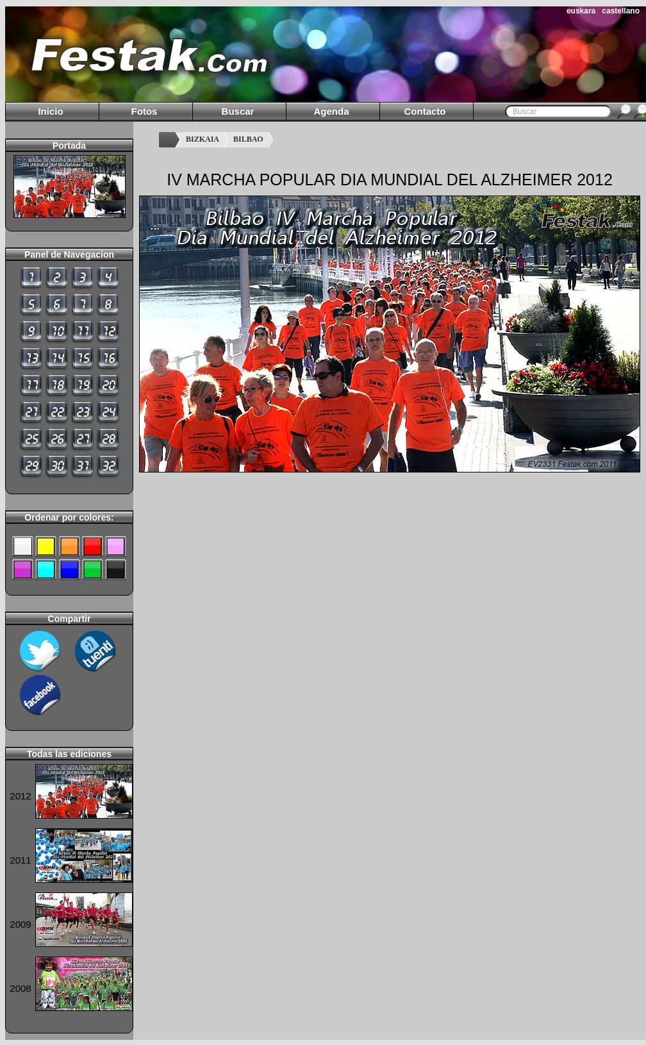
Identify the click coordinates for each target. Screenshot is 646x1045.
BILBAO (248, 139)
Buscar (238, 111)
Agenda (331, 111)
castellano (621, 10)
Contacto (425, 111)
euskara (581, 10)
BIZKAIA (202, 139)
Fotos (144, 111)
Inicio (50, 111)
